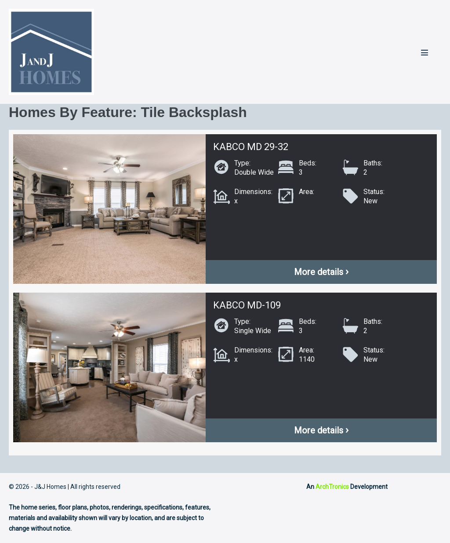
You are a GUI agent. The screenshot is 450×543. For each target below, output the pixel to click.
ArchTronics (332, 486)
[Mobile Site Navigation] (424, 52)
